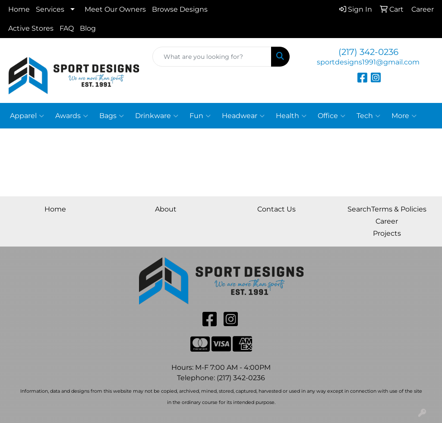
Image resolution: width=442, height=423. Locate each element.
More (404, 116)
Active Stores (31, 28)
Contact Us (276, 209)
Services (50, 9)
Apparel (27, 116)
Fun (200, 116)
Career (387, 221)
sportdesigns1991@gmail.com (368, 62)
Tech (368, 116)
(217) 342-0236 (368, 52)
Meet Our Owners (115, 9)
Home (19, 9)
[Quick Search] (211, 57)
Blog (88, 28)
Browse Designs (180, 9)
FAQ (67, 28)
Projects (387, 233)
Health (291, 116)
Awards (71, 116)
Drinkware (156, 116)
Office (331, 116)
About (166, 209)
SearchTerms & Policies (386, 209)
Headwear (243, 116)
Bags (111, 116)
